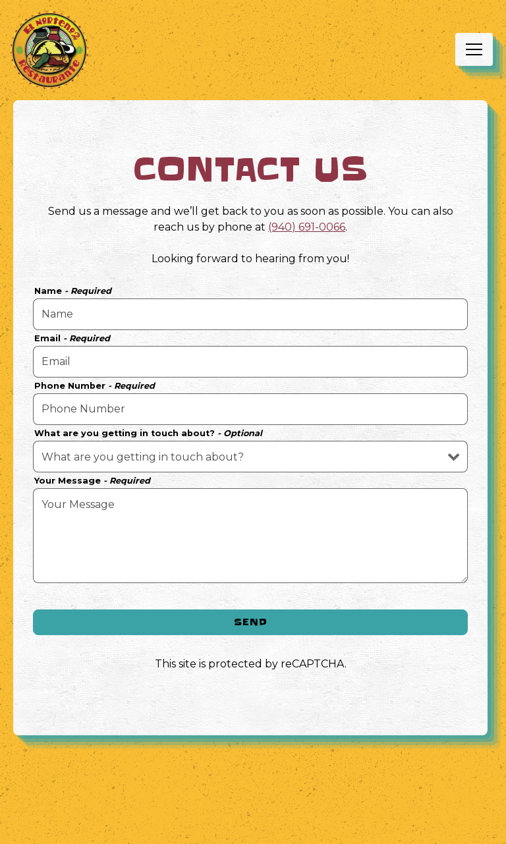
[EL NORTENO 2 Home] (49, 49)
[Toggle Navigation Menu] (474, 49)
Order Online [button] (253, 827)
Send (250, 622)
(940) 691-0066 (306, 227)
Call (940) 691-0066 (253, 794)
